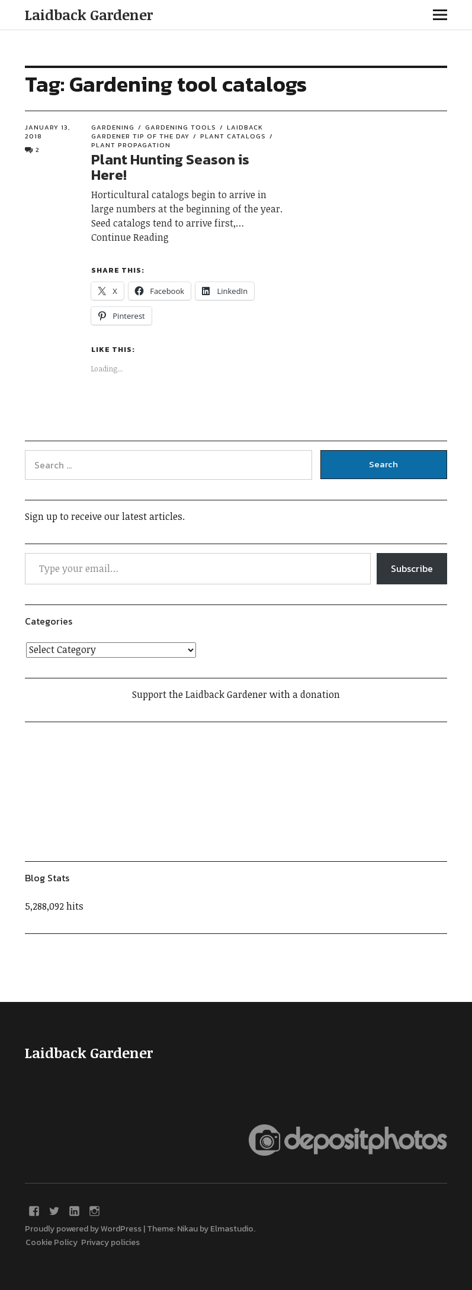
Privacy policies (110, 1242)
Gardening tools (180, 127)
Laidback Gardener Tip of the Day (177, 131)
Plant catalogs (233, 136)
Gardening (112, 127)
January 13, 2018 (47, 131)
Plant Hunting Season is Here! (170, 167)
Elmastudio (231, 1229)
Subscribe (412, 568)
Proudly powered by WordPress (83, 1229)
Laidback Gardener (89, 14)
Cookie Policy (53, 1242)
